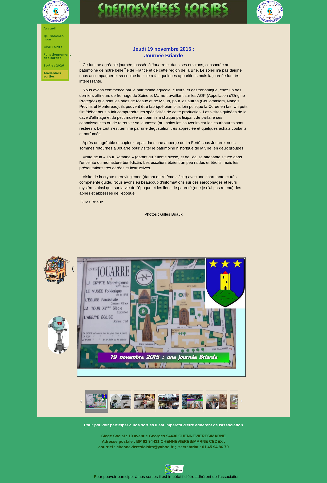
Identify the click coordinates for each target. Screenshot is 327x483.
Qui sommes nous (54, 37)
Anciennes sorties (52, 74)
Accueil (50, 28)
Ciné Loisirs (53, 47)
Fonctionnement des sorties (56, 56)
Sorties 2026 (54, 65)
